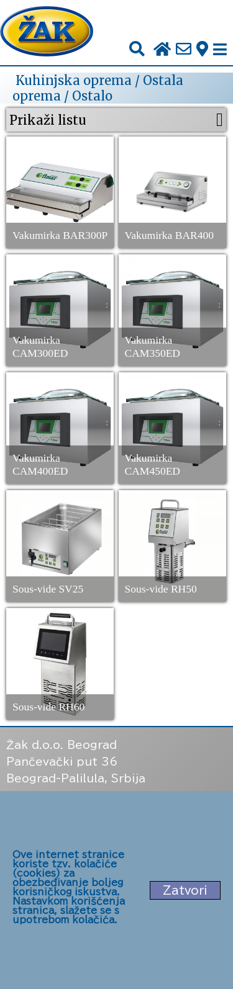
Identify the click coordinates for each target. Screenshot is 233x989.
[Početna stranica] (46, 32)
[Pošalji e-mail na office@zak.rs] (183, 49)
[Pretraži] (137, 49)
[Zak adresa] (202, 49)
